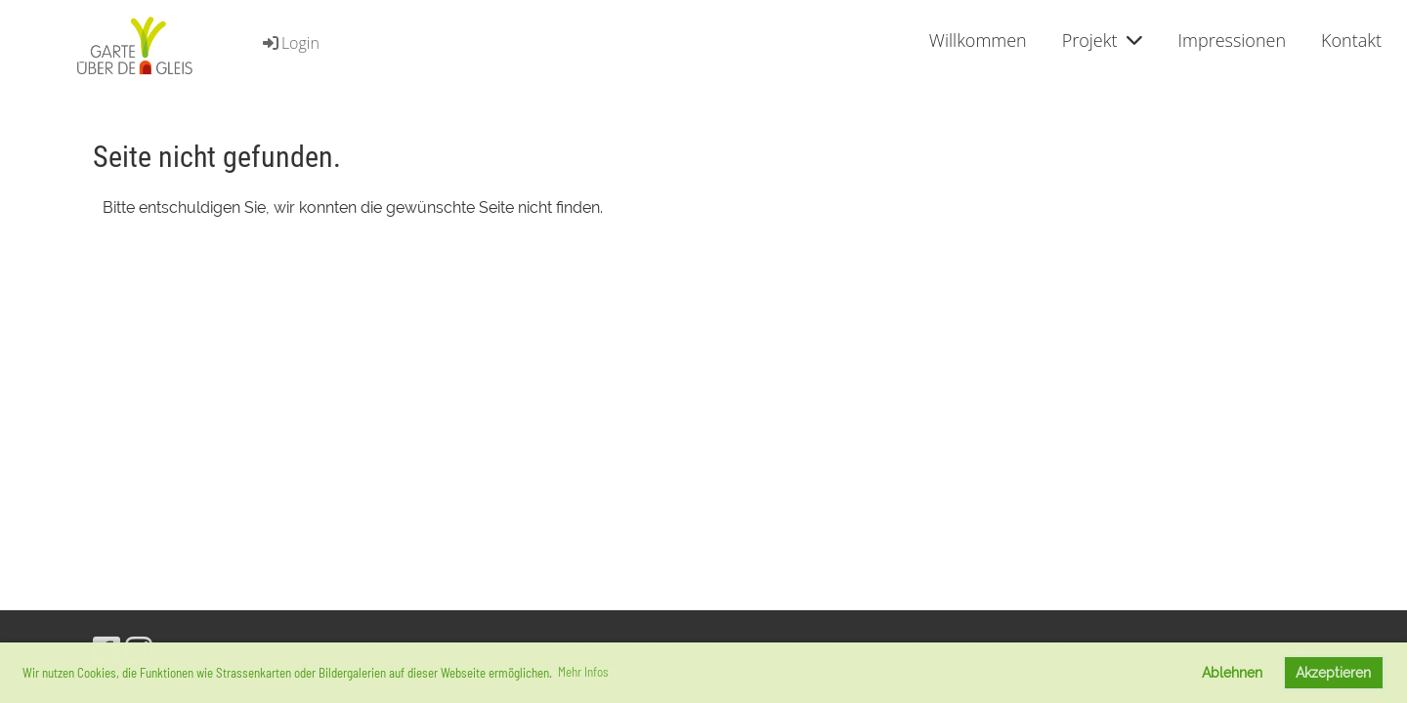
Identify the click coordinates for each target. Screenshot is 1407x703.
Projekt (1102, 40)
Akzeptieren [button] (1333, 672)
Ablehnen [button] (1232, 672)
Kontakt (1351, 40)
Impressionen (1231, 40)
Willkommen (978, 40)
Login (290, 43)
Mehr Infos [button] (583, 672)
